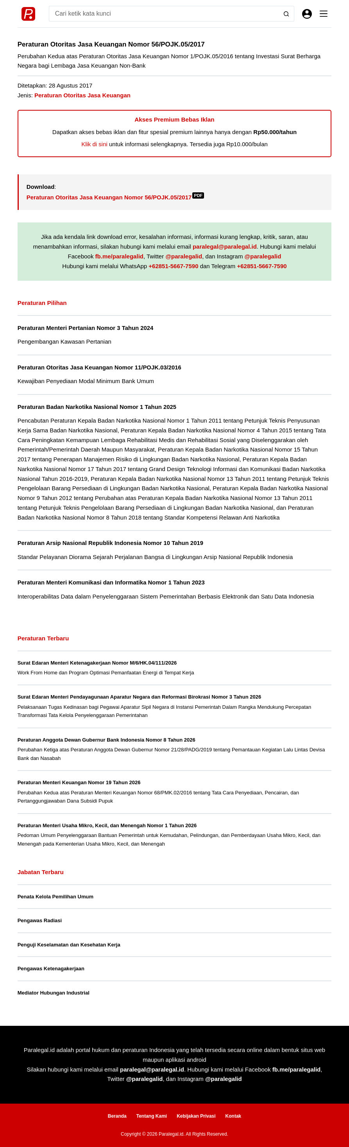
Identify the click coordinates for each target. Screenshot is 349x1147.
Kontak (234, 1116)
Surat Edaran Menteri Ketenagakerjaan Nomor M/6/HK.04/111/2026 (97, 663)
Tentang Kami (151, 1116)
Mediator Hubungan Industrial (53, 993)
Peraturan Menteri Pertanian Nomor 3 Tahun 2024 (86, 328)
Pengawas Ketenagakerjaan (51, 968)
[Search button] (286, 14)
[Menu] (324, 14)
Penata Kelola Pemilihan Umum (55, 897)
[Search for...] (164, 14)
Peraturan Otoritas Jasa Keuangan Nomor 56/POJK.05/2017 (115, 197)
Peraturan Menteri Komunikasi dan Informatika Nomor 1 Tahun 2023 (111, 582)
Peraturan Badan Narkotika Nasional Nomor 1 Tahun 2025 (97, 407)
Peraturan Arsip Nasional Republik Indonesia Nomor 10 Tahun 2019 (110, 543)
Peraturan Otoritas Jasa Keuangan (82, 95)
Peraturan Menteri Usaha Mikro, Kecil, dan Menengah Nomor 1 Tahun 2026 (107, 825)
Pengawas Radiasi (40, 920)
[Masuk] (307, 14)
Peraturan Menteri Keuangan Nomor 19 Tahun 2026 (79, 782)
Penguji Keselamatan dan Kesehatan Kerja (69, 945)
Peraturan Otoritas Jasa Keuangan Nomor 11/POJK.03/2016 (99, 367)
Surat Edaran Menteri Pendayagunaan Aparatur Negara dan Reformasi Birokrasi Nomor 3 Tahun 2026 (139, 697)
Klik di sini (94, 144)
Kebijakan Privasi (196, 1116)
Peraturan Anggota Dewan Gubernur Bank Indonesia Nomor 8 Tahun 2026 (106, 740)
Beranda (117, 1116)
